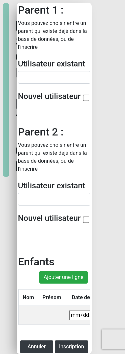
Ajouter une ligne (64, 277)
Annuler (37, 346)
